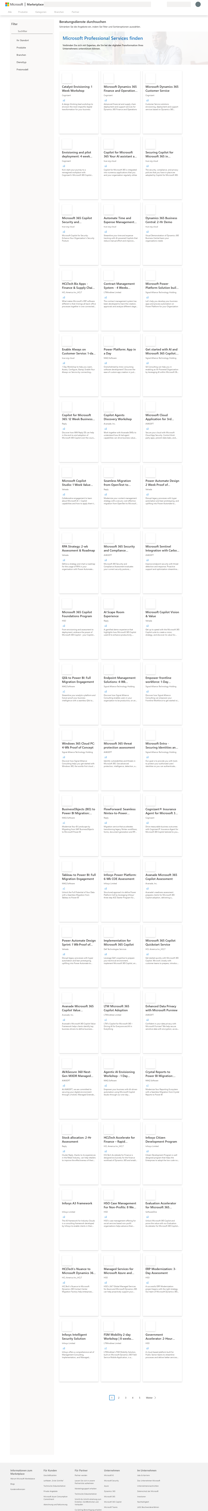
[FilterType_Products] (13, 47)
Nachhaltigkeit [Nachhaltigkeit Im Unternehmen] (143, 1502)
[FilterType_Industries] (13, 54)
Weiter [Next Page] (149, 1397)
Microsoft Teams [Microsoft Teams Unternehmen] (111, 1507)
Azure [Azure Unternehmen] (106, 1486)
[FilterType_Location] (13, 40)
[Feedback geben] (152, 4)
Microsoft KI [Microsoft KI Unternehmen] (109, 1475)
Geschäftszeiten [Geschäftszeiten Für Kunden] (50, 1475)
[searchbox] (35, 31)
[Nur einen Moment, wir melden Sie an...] (198, 4)
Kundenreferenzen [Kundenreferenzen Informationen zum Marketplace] (17, 1489)
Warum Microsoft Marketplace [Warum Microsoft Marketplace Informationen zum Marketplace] (22, 1478)
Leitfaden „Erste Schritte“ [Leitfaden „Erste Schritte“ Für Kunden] (54, 1480)
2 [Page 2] (118, 1397)
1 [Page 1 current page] (112, 1397)
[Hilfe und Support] (156, 4)
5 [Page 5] (139, 1397)
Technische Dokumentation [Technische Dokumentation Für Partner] (86, 1494)
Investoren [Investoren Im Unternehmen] (141, 1496)
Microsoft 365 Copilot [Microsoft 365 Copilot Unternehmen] (112, 1502)
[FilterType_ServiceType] (13, 62)
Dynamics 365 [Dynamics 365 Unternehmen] (109, 1491)
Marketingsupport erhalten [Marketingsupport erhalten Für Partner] (85, 1488)
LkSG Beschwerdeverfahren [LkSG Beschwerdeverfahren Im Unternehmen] (148, 1507)
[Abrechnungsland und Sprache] (179, 4)
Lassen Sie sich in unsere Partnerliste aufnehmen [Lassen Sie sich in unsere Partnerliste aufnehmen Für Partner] (85, 1481)
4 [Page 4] (132, 1397)
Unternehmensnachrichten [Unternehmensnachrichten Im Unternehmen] (148, 1486)
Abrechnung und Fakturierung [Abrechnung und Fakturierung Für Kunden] (55, 1504)
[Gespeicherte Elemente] (160, 4)
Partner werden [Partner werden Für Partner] (81, 1475)
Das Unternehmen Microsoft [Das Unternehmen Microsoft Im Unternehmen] (148, 1480)
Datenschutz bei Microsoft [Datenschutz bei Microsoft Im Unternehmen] (147, 1491)
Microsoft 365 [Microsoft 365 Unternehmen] (109, 1496)
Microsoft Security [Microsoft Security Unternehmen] (111, 1480)
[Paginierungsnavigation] (133, 1400)
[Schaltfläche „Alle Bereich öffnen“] (9, 12)
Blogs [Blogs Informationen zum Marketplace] (12, 1484)
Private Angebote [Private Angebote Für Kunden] (51, 1491)
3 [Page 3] (125, 1397)
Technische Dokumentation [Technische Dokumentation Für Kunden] (54, 1486)
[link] (78, 102)
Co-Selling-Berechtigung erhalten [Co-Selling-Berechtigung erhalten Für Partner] (88, 1510)
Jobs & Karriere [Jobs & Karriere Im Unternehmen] (143, 1475)
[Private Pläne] (164, 4)
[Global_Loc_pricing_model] (13, 69)
